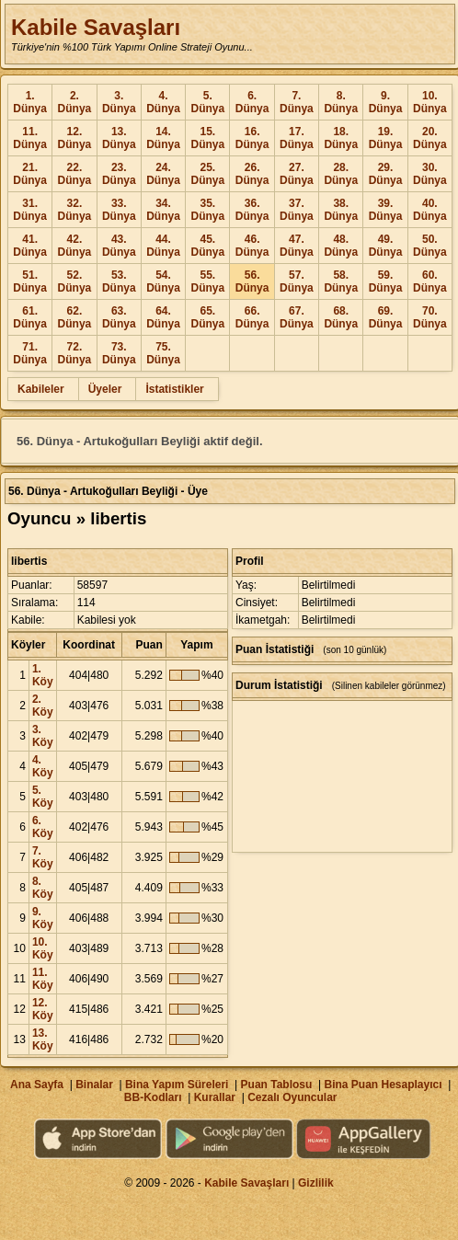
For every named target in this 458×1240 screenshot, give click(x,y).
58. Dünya (341, 281)
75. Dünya (163, 353)
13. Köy (42, 1039)
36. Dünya (252, 210)
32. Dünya (75, 210)
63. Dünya (119, 317)
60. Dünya (430, 281)
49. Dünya (386, 245)
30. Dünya (430, 174)
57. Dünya (297, 281)
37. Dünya (297, 210)
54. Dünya (163, 281)
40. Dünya (430, 210)
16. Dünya (252, 138)
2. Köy (42, 705)
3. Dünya (119, 102)
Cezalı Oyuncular (292, 1097)
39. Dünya (386, 210)
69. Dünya (386, 317)
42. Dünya (75, 245)
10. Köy (42, 948)
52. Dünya (75, 281)
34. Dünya (163, 210)
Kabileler (40, 389)
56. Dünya (252, 281)
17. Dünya (297, 138)
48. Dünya (341, 245)
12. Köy (42, 1009)
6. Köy (42, 827)
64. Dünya (163, 317)
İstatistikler (174, 389)
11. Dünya (30, 138)
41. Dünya (30, 245)
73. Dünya (119, 353)
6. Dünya (252, 102)
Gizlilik (316, 1183)
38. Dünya (341, 210)
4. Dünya (163, 102)
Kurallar (214, 1097)
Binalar (94, 1084)
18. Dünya (341, 138)
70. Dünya (430, 317)
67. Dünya (297, 317)
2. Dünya (75, 102)
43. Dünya (119, 245)
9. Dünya (386, 102)
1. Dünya (30, 102)
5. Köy (42, 796)
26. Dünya (252, 174)
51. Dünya (30, 281)
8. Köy (42, 888)
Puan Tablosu (277, 1084)
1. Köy (42, 675)
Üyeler (105, 389)
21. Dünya (30, 174)
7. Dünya (297, 102)
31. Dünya (30, 210)
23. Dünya (119, 174)
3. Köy (42, 736)
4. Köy (42, 766)
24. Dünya (163, 174)
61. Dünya (30, 317)
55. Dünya (207, 281)
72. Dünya (75, 353)
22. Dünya (75, 174)
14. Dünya (163, 138)
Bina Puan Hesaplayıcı (383, 1084)
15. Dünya (207, 138)
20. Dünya (430, 138)
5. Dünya (207, 102)
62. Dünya (75, 317)
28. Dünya (341, 174)
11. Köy (42, 979)
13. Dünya (119, 138)
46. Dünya (252, 245)
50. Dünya (430, 245)
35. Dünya (207, 210)
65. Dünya (207, 317)
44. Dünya (163, 245)
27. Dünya (297, 174)
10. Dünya (430, 102)
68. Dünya (341, 317)
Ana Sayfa (36, 1084)
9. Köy (42, 918)
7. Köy (42, 857)
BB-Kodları (153, 1097)
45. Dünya (207, 245)
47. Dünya (297, 245)
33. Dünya (119, 210)
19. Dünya (386, 138)
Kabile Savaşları (95, 27)
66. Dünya (252, 317)
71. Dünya (30, 353)
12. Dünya (75, 138)
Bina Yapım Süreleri (177, 1084)
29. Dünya (386, 174)
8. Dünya (341, 102)
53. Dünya (119, 281)
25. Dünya (207, 174)
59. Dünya (386, 281)
